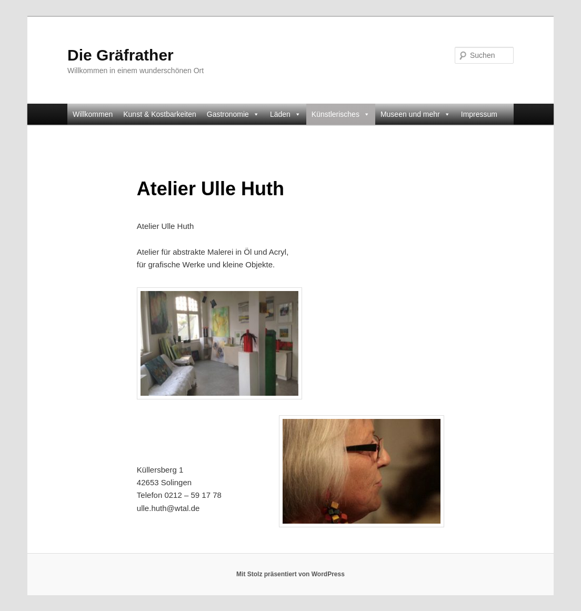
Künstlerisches (341, 114)
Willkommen (93, 114)
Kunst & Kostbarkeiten (159, 114)
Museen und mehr (415, 114)
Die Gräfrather (120, 55)
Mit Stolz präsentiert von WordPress (290, 574)
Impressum (479, 114)
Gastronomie (233, 114)
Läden (285, 114)
